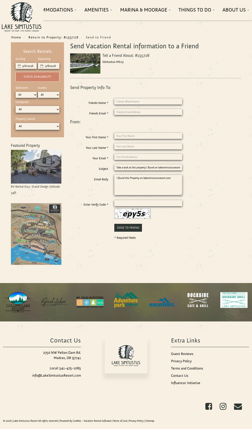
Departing (44, 59)
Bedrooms (22, 88)
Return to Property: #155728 (53, 37)
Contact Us (179, 375)
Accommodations (52, 10)
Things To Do (196, 10)
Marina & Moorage (145, 10)
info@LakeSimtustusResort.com (56, 375)
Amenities (98, 10)
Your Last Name (97, 148)
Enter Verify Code (96, 204)
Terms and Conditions (187, 368)
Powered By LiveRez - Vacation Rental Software (85, 420)
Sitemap (149, 420)
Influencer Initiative (185, 383)
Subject (103, 169)
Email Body (101, 179)
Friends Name (98, 103)
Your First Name (97, 137)
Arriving (20, 59)
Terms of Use (120, 420)
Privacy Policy (181, 361)
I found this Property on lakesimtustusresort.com (148, 185)
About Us (236, 10)
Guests (42, 88)
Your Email (100, 158)
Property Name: (26, 119)
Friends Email (98, 113)
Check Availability (37, 76)
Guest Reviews (182, 354)
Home (16, 37)
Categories (22, 102)
